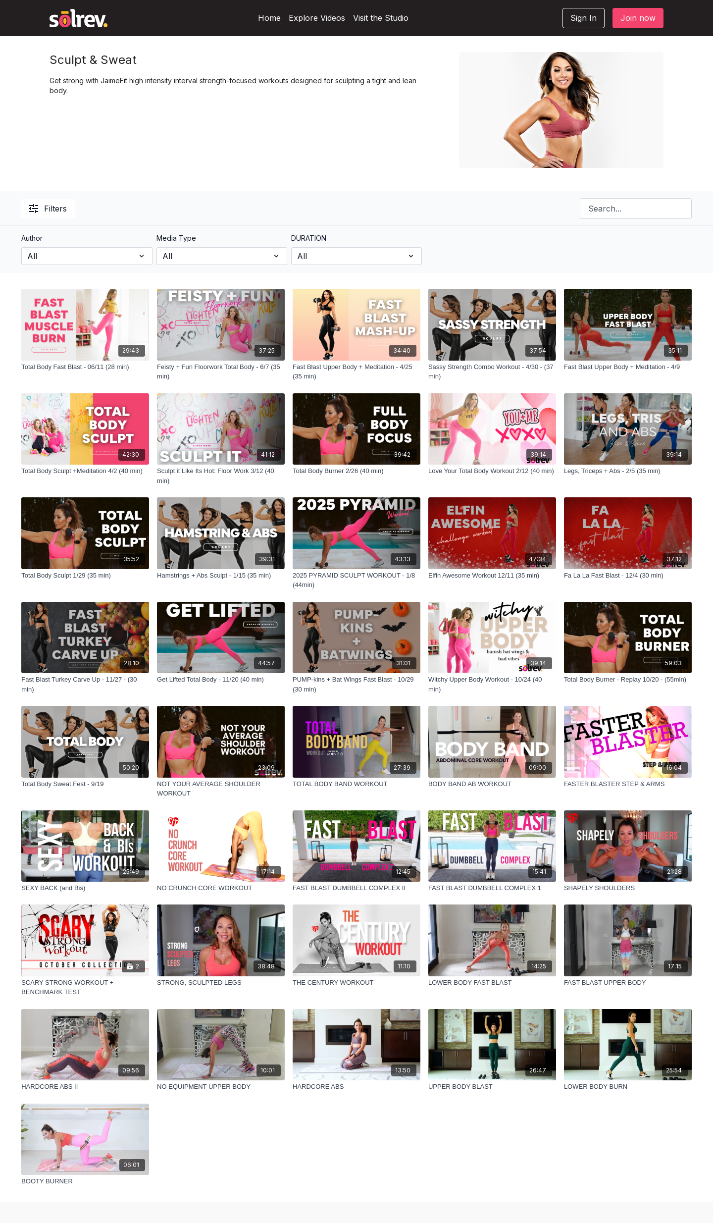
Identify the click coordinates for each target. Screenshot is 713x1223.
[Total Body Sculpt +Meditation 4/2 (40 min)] (85, 471)
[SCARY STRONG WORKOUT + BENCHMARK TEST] (85, 987)
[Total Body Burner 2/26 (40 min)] (356, 471)
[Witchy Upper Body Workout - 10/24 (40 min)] (492, 684)
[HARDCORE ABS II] (85, 1087)
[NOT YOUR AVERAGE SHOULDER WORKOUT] (221, 788)
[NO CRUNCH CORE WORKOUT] (221, 888)
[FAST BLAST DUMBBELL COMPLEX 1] (492, 888)
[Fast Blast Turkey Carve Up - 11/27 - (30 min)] (85, 684)
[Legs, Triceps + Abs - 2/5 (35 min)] (628, 471)
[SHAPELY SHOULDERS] (628, 888)
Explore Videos (317, 18)
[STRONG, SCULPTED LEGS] (221, 983)
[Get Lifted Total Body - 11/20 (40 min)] (221, 680)
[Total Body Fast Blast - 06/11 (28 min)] (85, 367)
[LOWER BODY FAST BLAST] (492, 983)
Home (269, 18)
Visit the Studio (380, 18)
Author (32, 238)
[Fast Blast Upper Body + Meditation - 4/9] (628, 367)
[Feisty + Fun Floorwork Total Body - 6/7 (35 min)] (221, 371)
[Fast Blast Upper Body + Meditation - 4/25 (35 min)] (356, 371)
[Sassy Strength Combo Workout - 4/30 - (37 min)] (492, 371)
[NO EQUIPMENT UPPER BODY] (221, 1087)
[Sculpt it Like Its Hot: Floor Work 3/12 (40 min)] (221, 475)
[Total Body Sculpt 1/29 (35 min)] (85, 576)
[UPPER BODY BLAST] (492, 1087)
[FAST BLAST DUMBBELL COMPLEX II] (356, 888)
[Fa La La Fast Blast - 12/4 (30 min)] (628, 576)
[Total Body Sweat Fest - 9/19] (85, 784)
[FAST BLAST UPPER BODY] (628, 983)
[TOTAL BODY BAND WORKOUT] (356, 784)
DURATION (308, 238)
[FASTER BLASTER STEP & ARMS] (628, 784)
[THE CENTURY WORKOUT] (356, 983)
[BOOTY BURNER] (85, 1181)
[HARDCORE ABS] (356, 1087)
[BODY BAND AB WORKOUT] (492, 784)
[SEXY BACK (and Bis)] (85, 888)
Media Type (176, 238)
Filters (48, 208)
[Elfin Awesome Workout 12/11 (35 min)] (492, 576)
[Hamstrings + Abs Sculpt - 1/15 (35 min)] (221, 576)
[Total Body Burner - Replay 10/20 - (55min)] (628, 680)
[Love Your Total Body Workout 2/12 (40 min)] (492, 471)
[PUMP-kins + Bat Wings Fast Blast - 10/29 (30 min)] (356, 684)
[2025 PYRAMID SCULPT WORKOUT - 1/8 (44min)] (356, 580)
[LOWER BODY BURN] (628, 1087)
